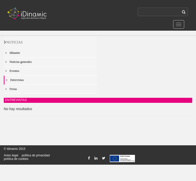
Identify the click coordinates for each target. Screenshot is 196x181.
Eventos (11, 71)
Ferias (10, 89)
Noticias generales (18, 62)
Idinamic (12, 53)
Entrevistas (14, 80)
